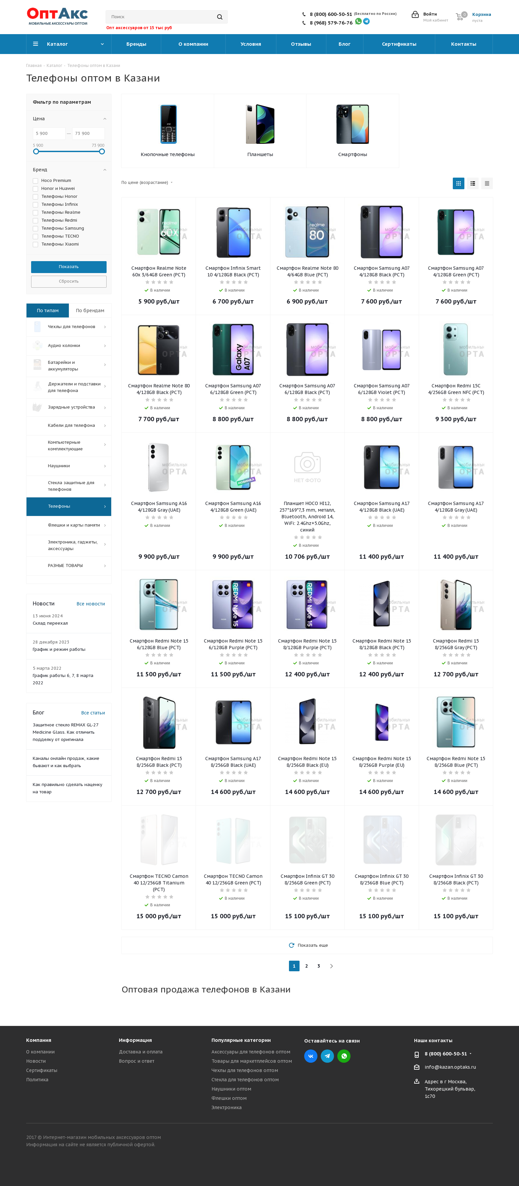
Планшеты (260, 154)
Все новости (90, 605)
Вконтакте (310, 1056)
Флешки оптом (229, 1098)
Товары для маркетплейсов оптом (252, 1061)
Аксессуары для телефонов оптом (251, 1052)
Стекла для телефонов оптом (245, 1080)
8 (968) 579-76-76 (331, 23)
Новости (36, 1061)
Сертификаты (41, 1070)
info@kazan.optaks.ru (450, 1067)
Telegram (327, 1056)
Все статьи (93, 714)
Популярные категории (241, 1040)
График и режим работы (59, 650)
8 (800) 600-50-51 (331, 14)
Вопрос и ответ (136, 1061)
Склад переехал (50, 624)
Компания (38, 1040)
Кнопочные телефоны (168, 154)
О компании (40, 1052)
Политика (37, 1080)
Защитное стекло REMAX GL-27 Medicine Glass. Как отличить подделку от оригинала (65, 733)
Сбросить (69, 281)
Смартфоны (352, 154)
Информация (135, 1040)
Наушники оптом (231, 1089)
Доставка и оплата (141, 1052)
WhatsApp (344, 1056)
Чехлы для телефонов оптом (245, 1070)
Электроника (227, 1107)
